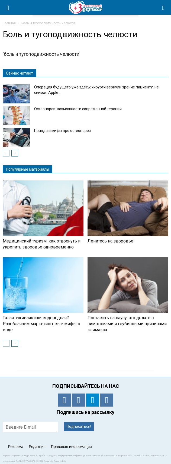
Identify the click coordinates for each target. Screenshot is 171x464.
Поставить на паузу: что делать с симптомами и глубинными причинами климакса (127, 323)
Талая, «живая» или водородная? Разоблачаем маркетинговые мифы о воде (41, 323)
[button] (163, 7)
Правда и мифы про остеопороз (62, 130)
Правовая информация (71, 446)
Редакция (37, 446)
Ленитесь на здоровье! (111, 241)
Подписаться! (79, 426)
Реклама (15, 446)
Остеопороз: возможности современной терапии (78, 109)
